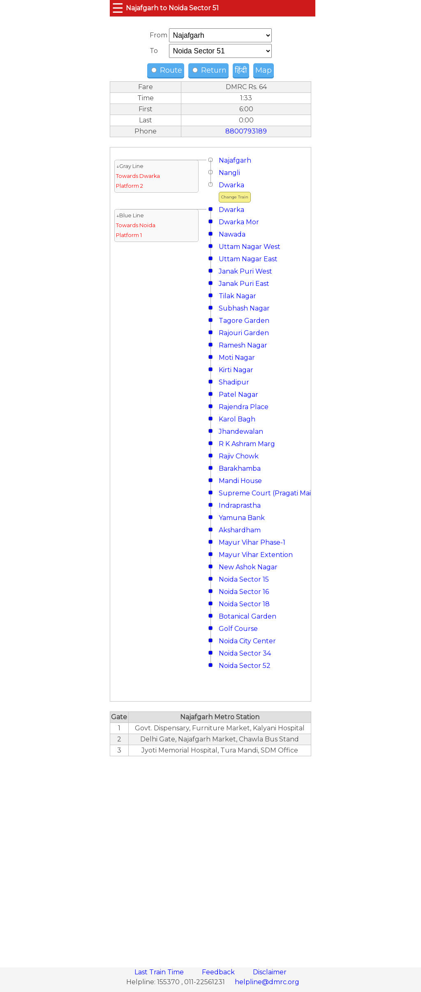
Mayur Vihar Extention (256, 555)
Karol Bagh (237, 419)
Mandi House (240, 481)
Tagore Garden (244, 321)
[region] (210, 857)
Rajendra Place (243, 407)
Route (166, 70)
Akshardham (240, 530)
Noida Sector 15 (244, 579)
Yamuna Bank (242, 518)
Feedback (219, 972)
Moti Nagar (237, 357)
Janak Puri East (244, 284)
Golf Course (238, 629)
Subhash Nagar (244, 308)
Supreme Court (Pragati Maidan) (272, 493)
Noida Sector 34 (245, 653)
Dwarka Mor (239, 222)
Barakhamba (240, 468)
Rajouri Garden (244, 333)
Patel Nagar (238, 394)
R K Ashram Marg (247, 444)
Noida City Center (247, 641)
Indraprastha (240, 505)
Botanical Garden (247, 616)
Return (209, 70)
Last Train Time (159, 972)
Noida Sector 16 (244, 592)
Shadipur (234, 382)
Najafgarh (235, 160)
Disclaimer (270, 972)
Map (263, 70)
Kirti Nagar (236, 370)
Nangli (229, 173)
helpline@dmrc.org (267, 982)
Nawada (232, 234)
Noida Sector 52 (245, 666)
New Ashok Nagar (248, 567)
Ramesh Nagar (243, 345)
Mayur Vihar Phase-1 (252, 542)
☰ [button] (118, 8)
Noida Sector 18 (244, 604)
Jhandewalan (241, 431)
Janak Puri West (245, 271)
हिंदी (241, 70)
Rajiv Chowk (239, 456)
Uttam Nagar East (248, 259)
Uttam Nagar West (249, 247)
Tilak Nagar (237, 296)
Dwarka (231, 185)
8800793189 (246, 131)
